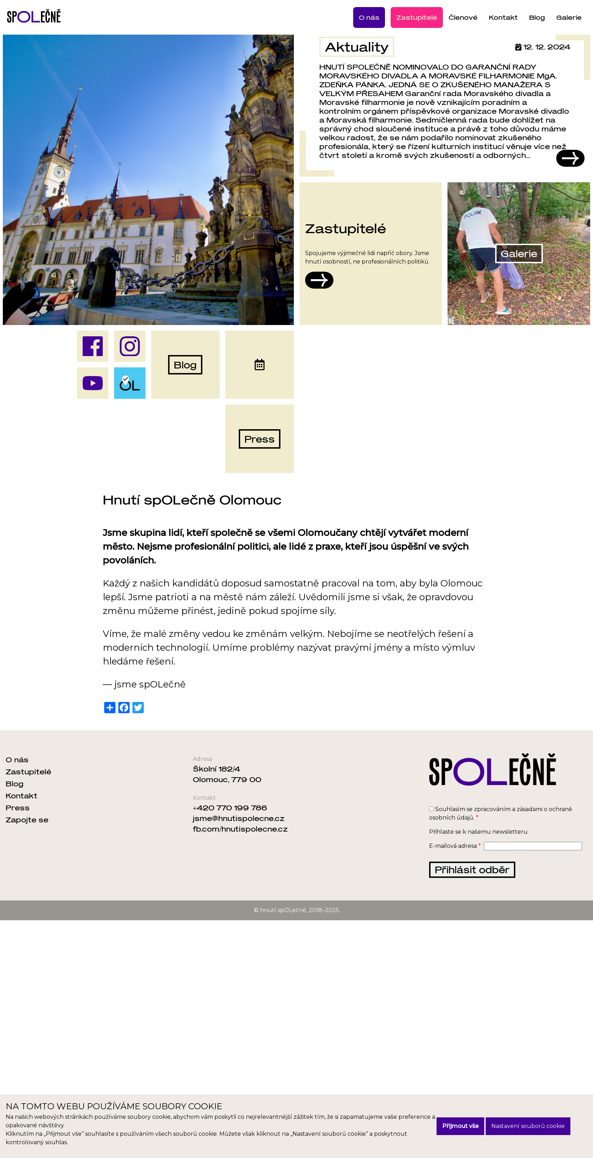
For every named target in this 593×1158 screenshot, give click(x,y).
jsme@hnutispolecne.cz (239, 818)
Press (18, 807)
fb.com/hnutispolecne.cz (240, 829)
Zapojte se (27, 819)
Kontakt (503, 17)
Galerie (569, 17)
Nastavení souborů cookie (528, 1126)
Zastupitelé (416, 17)
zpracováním (492, 809)
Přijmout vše (460, 1126)
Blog (537, 17)
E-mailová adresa (453, 846)
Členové (463, 17)
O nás (369, 17)
